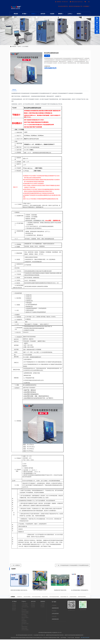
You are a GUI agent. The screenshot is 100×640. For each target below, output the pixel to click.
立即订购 (47, 55)
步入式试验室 (25, 46)
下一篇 (72, 566)
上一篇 (15, 566)
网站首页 (16, 13)
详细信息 (15, 90)
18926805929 (50, 68)
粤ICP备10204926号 (85, 638)
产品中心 (19, 46)
